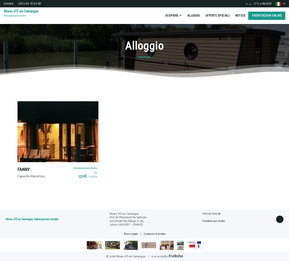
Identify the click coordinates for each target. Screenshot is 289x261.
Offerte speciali (218, 15)
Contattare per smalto (211, 221)
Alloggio (193, 15)
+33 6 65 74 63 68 (209, 214)
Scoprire (173, 16)
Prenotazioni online (267, 15)
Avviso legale (131, 233)
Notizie (240, 15)
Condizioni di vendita (154, 233)
